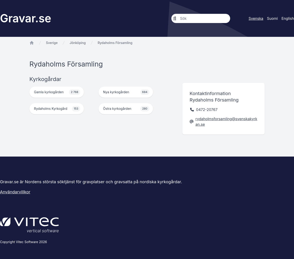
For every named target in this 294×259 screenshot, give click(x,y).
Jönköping (78, 43)
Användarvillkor (15, 191)
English (287, 18)
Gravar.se (25, 18)
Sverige (52, 43)
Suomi (272, 18)
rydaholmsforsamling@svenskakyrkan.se (226, 121)
